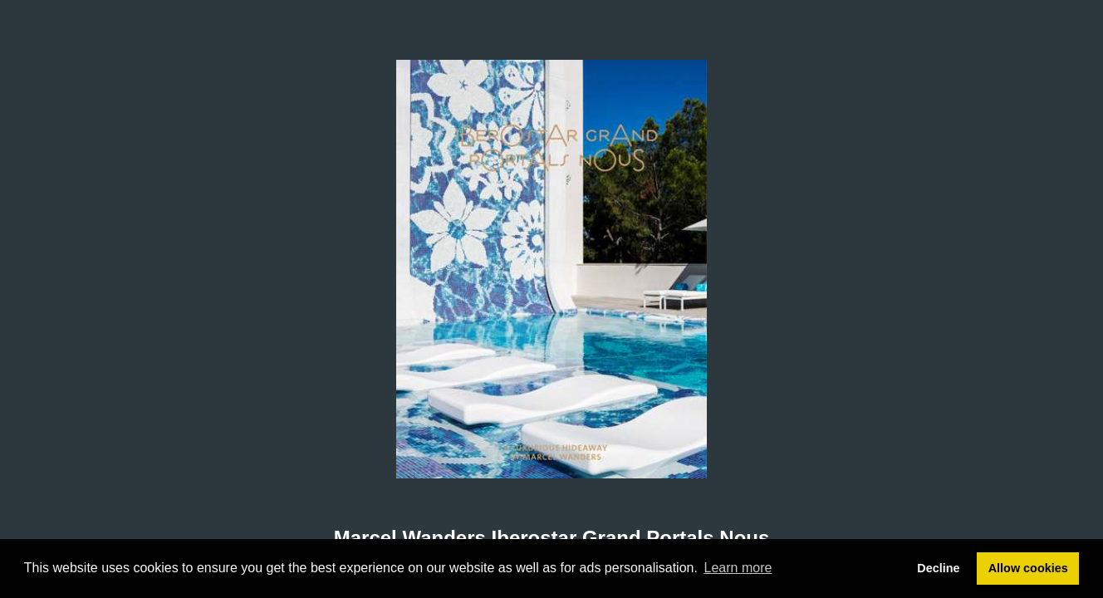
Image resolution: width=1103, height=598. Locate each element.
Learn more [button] (738, 568)
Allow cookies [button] (1028, 568)
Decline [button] (938, 568)
